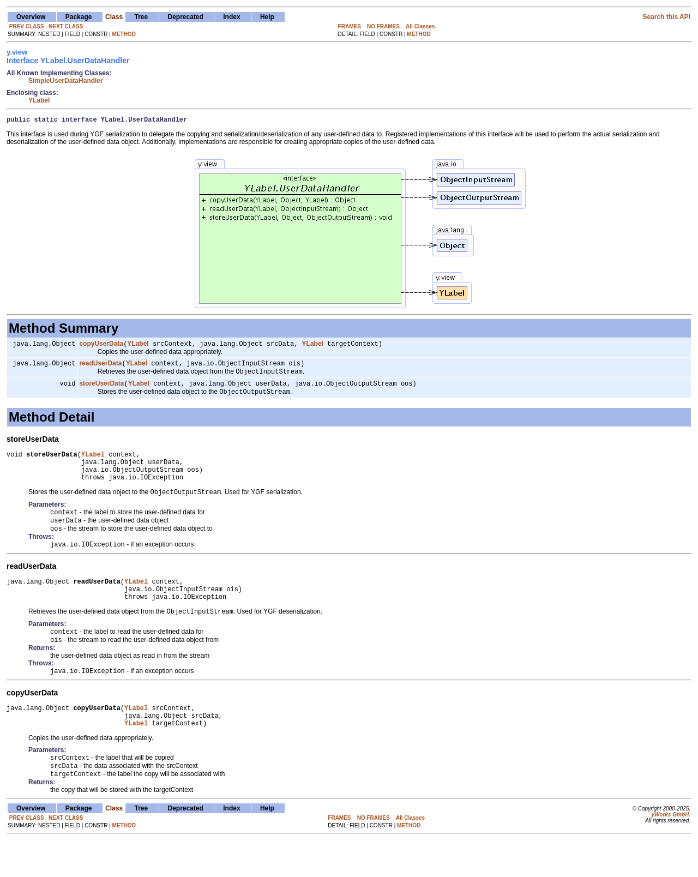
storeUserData (101, 389)
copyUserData (101, 346)
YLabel (39, 100)
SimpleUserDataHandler (65, 81)
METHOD (124, 34)
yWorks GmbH (670, 851)
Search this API (666, 17)
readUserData (100, 367)
